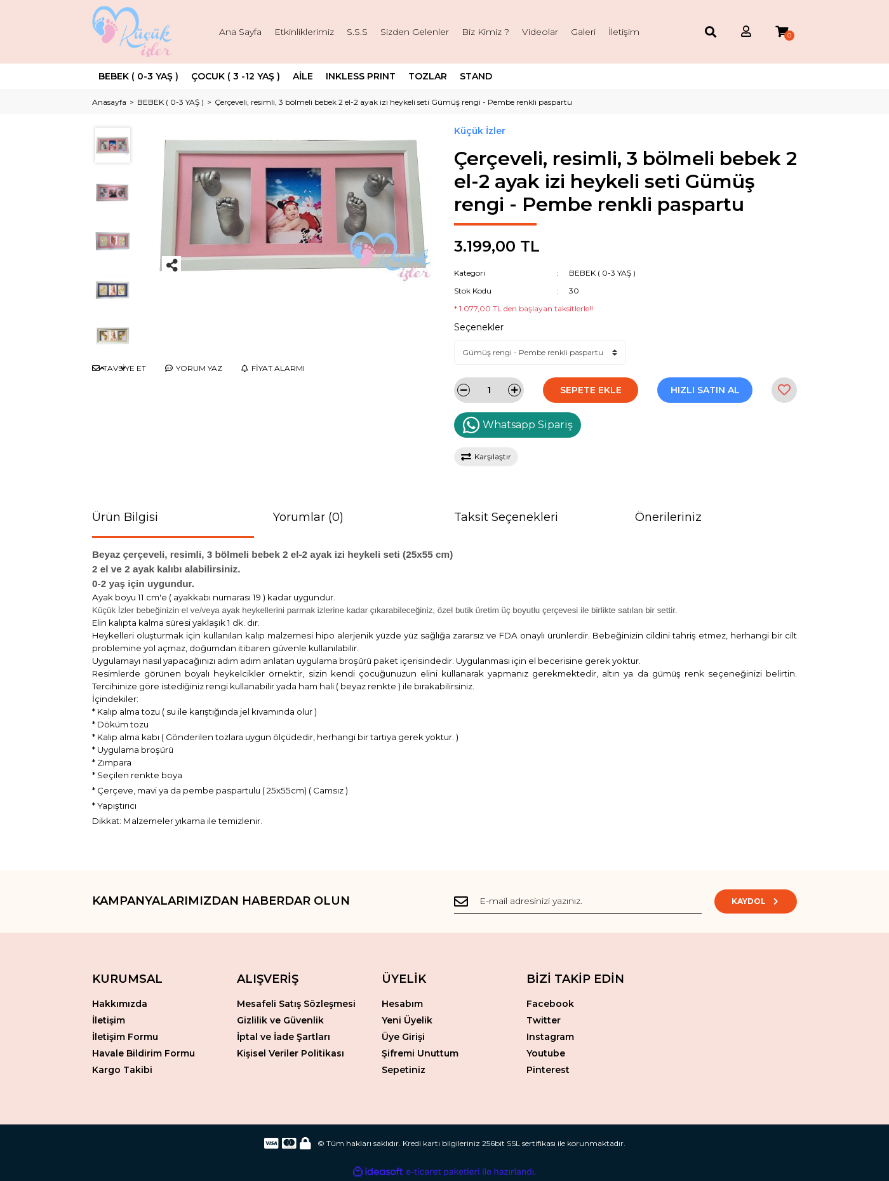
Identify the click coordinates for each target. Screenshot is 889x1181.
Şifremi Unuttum (420, 1053)
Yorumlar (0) (308, 517)
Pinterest (548, 1070)
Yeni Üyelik (407, 1020)
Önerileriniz (668, 517)
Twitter (543, 1020)
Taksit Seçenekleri (506, 517)
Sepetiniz (403, 1070)
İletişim (623, 31)
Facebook (550, 1003)
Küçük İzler (479, 131)
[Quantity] (489, 390)
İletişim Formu (125, 1037)
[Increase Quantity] (514, 390)
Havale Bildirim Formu (143, 1053)
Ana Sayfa (240, 31)
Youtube (545, 1053)
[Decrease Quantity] (463, 390)
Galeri (583, 31)
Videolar (540, 31)
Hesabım (402, 1003)
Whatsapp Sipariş (518, 425)
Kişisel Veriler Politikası (290, 1053)
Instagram (550, 1037)
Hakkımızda (119, 1003)
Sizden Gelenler (414, 31)
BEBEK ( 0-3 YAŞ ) (602, 273)
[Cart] (781, 32)
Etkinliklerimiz (304, 31)
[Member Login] (746, 32)
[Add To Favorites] (784, 390)
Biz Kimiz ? (485, 31)
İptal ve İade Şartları (283, 1037)
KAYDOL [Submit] (756, 901)
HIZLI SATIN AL (705, 390)
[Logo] (134, 31)
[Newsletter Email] (578, 901)
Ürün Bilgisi (125, 517)
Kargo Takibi (122, 1070)
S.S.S (357, 31)
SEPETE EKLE (591, 390)
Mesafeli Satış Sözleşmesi (296, 1003)
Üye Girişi (403, 1037)
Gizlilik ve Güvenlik (280, 1020)
